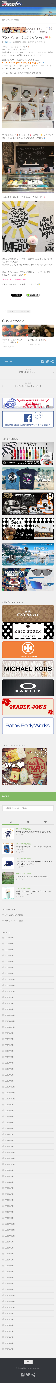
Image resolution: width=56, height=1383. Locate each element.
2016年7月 (9, 1254)
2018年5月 (9, 1128)
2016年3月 (9, 1277)
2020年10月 (10, 991)
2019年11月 (10, 1021)
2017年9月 (9, 1170)
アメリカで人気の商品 (23, 829)
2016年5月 (9, 1265)
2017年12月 (10, 1152)
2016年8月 (9, 1248)
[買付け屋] (52, 361)
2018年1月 (9, 1146)
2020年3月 (9, 997)
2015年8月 (9, 1319)
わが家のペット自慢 (37, 340)
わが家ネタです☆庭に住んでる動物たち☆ (33, 876)
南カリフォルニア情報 (10, 20)
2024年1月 (9, 937)
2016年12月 (10, 1224)
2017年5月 (9, 1194)
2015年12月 (10, 1295)
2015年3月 (9, 1349)
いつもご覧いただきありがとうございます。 (34, 831)
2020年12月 (10, 979)
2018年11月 (10, 1092)
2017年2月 (9, 1212)
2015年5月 (9, 1337)
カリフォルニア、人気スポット (19, 311)
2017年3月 (9, 1206)
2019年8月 (9, 1039)
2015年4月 (9, 1343)
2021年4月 (9, 955)
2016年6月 (9, 1260)
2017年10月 (10, 1164)
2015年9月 (9, 1313)
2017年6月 (9, 1188)
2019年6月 (9, 1051)
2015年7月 (9, 1325)
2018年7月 (9, 1116)
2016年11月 (10, 1230)
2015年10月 (10, 1307)
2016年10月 (10, 1236)
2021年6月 (9, 943)
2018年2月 (9, 1140)
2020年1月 (9, 1009)
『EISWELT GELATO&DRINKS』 (15, 279)
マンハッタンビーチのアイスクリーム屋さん (13, 341)
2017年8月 (9, 1176)
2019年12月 (10, 1015)
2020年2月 (9, 1003)
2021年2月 (9, 967)
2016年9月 (9, 1242)
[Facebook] (42, 361)
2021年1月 (9, 973)
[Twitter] (47, 361)
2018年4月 (9, 1134)
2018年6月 (9, 1122)
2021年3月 (9, 961)
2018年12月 (10, 1087)
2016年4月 (9, 1271)
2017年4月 (9, 1200)
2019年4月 (9, 1063)
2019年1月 (9, 1081)
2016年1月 (9, 1289)
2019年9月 (9, 1033)
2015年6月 (9, 1331)
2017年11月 (10, 1158)
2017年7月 (9, 1182)
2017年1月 (9, 1218)
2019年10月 (10, 1027)
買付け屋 (7, 42)
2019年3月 (9, 1069)
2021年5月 (9, 949)
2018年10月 (10, 1099)
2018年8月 (9, 1110)
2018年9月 (9, 1104)
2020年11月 (10, 985)
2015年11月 (10, 1301)
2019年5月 (9, 1057)
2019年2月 (9, 1075)
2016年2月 (9, 1283)
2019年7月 (9, 1045)
